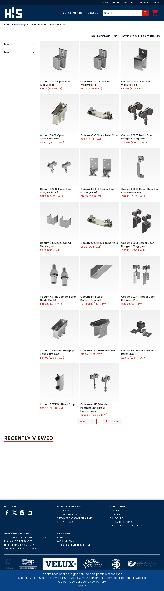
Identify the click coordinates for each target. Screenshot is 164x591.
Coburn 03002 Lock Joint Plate (99, 135)
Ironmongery (21, 24)
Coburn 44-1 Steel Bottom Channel (91, 298)
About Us (115, 514)
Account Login (65, 541)
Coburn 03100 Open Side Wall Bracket (55, 83)
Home (7, 24)
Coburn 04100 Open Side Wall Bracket (136, 83)
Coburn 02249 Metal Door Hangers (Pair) (56, 190)
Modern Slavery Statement (20, 545)
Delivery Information (69, 514)
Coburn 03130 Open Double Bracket (52, 137)
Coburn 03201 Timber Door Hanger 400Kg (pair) (137, 244)
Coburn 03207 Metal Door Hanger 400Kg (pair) (137, 137)
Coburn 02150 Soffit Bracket (97, 350)
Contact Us (116, 518)
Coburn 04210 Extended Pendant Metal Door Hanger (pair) (94, 408)
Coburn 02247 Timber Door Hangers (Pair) (138, 298)
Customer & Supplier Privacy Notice (25, 537)
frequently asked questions (126, 525)
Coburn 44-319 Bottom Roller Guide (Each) (58, 298)
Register (62, 537)
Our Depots (63, 510)
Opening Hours (65, 522)
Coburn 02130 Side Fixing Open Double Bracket (58, 352)
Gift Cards (130, 2)
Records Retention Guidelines (74, 545)
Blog (105, 2)
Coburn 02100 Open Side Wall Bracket (95, 83)
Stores (144, 2)
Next (116, 421)
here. (103, 581)
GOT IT (82, 586)
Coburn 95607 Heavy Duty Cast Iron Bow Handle (140, 190)
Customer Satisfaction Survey (75, 518)
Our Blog (115, 510)
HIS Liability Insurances (18, 541)
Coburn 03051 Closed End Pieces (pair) (55, 244)
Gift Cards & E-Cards (122, 522)
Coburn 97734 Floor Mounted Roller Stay (139, 352)
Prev (83, 421)
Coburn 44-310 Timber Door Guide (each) (97, 190)
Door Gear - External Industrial (48, 24)
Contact (115, 2)
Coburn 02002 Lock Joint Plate (99, 243)
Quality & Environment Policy (21, 548)
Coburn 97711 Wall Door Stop (57, 404)
